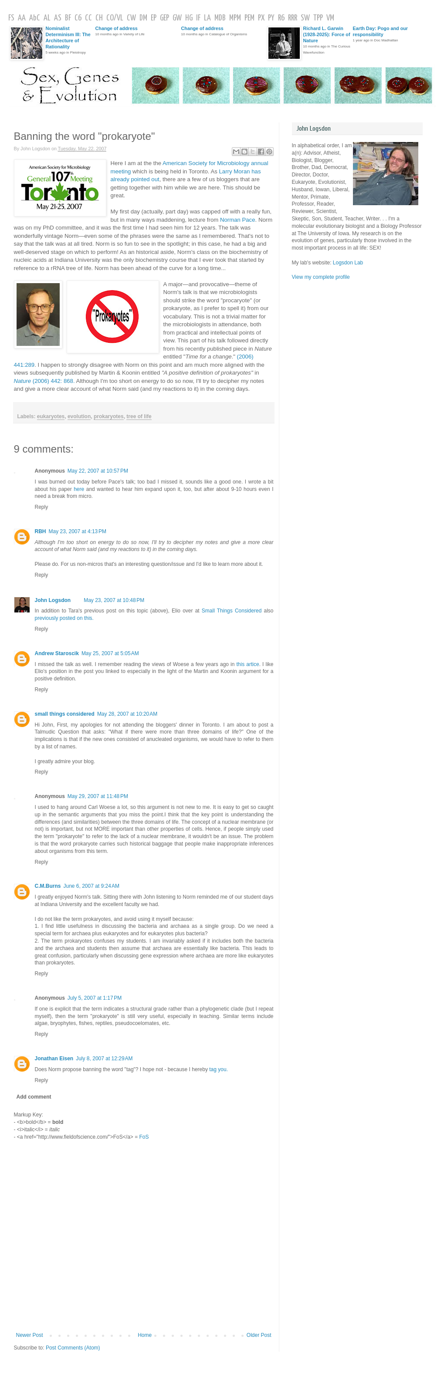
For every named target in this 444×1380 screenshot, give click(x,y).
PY (271, 18)
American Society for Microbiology (206, 163)
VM (330, 18)
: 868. (54, 381)
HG (189, 18)
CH (99, 18)
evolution (79, 416)
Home (145, 1335)
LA (207, 18)
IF (198, 18)
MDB (220, 18)
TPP (318, 18)
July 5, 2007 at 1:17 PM (95, 998)
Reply (41, 507)
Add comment (34, 1097)
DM (143, 18)
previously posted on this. (64, 618)
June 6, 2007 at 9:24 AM (91, 886)
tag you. (218, 1069)
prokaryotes (109, 416)
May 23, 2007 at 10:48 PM (114, 600)
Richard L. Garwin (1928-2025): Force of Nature (326, 34)
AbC (34, 18)
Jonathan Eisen (54, 1058)
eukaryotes (50, 416)
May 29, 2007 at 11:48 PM (98, 796)
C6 (78, 18)
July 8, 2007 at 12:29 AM (104, 1058)
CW (131, 18)
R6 (281, 18)
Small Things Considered (232, 611)
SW (305, 18)
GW (177, 18)
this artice (248, 664)
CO (110, 18)
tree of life (138, 416)
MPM (235, 18)
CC (88, 18)
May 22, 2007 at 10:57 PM (98, 471)
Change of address (116, 28)
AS (57, 18)
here (79, 489)
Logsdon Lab (348, 263)
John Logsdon (53, 600)
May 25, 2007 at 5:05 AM (110, 653)
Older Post (259, 1335)
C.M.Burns (48, 886)
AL (47, 18)
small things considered (65, 714)
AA (22, 18)
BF (68, 18)
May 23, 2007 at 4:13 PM (77, 531)
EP (153, 18)
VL (120, 18)
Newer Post (29, 1335)
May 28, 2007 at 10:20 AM (127, 714)
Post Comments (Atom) (73, 1348)
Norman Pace (237, 219)
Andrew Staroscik (57, 653)
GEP (164, 18)
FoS (144, 1137)
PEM (249, 18)
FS (11, 18)
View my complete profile (321, 277)
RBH (40, 531)
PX (261, 18)
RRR (292, 18)
